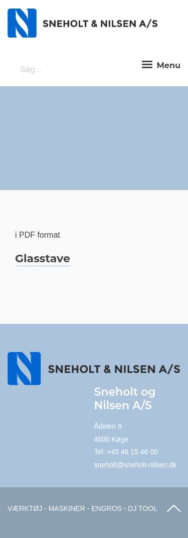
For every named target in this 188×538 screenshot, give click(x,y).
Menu (159, 65)
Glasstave (42, 258)
